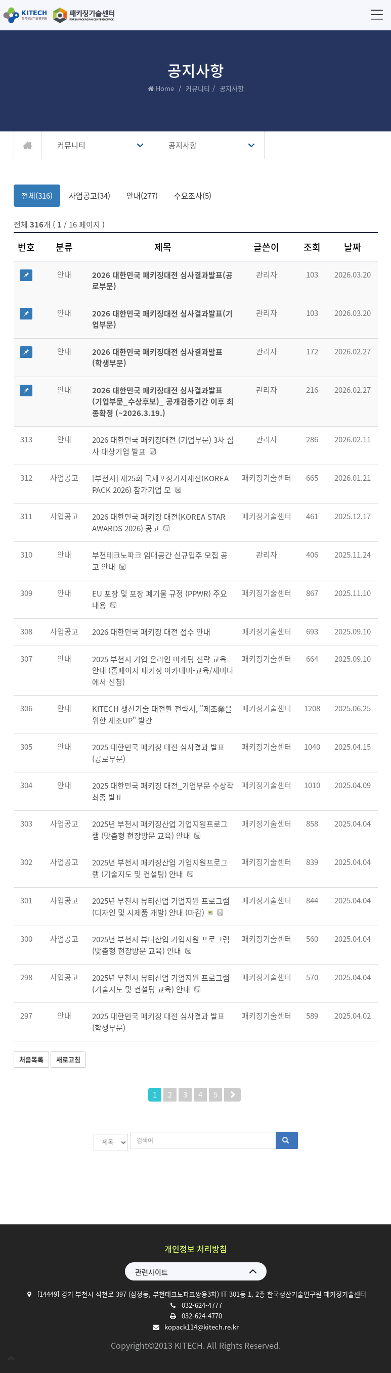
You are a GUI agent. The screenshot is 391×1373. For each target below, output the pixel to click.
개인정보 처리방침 (195, 1245)
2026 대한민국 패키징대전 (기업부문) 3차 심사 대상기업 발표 (163, 445)
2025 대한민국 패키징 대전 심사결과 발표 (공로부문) (158, 753)
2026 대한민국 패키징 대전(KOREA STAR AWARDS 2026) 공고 (159, 522)
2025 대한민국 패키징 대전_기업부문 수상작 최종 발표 (163, 791)
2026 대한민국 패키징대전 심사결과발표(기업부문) (162, 319)
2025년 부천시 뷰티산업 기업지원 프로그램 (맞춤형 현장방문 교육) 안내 (161, 945)
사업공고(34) (89, 195)
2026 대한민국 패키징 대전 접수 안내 (151, 631)
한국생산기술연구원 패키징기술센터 (60, 15)
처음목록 (31, 1059)
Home (165, 88)
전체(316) (37, 195)
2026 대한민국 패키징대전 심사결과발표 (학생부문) (157, 357)
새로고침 (68, 1059)
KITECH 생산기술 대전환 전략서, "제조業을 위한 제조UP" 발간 (162, 714)
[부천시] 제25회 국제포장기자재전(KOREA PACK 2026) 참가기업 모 (160, 484)
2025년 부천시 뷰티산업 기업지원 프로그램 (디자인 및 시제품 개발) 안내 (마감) (161, 906)
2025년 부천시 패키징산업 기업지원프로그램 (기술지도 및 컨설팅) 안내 (160, 868)
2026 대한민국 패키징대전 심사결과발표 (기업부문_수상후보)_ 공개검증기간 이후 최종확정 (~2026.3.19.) (163, 402)
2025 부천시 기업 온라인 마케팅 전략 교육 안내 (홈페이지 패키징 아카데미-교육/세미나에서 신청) (163, 671)
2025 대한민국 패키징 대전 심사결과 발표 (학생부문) (158, 1022)
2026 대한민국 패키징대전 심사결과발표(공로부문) (162, 280)
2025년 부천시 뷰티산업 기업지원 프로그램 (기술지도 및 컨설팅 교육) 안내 (161, 983)
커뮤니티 (198, 88)
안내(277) (142, 195)
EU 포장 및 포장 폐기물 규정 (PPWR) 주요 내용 (159, 599)
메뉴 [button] (375, 14)
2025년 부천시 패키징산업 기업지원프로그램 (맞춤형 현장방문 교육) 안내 (160, 829)
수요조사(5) (192, 195)
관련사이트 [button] (151, 1268)
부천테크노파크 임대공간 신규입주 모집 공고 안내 (160, 561)
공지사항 (182, 145)
